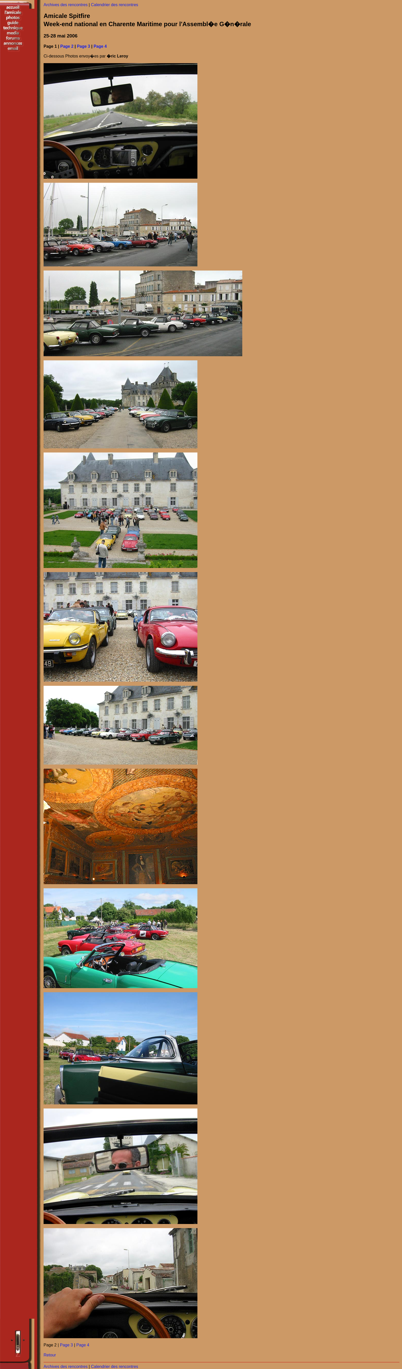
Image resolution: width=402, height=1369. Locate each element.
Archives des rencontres (66, 5)
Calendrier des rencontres (114, 5)
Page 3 (83, 46)
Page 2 (67, 46)
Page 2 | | (66, 1345)
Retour (50, 1355)
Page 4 (100, 46)
